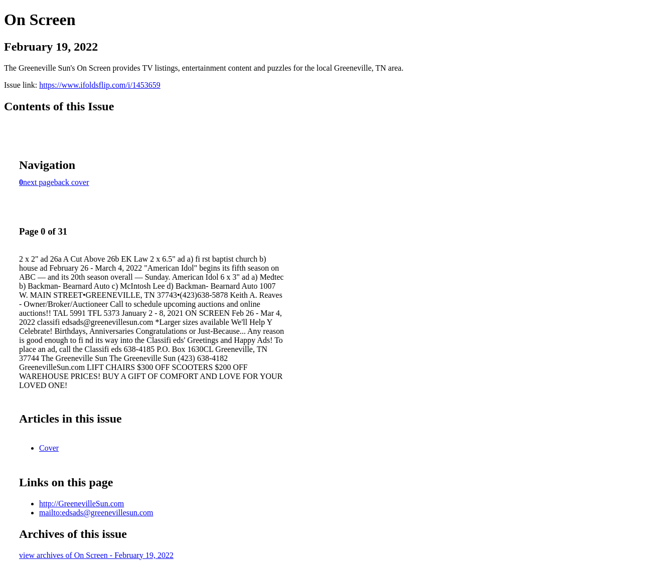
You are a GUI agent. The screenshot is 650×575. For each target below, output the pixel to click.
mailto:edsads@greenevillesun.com (96, 512)
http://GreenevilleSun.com (81, 503)
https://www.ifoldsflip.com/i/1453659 (99, 85)
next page (38, 182)
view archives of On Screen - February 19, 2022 (96, 555)
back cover (71, 182)
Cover (49, 448)
